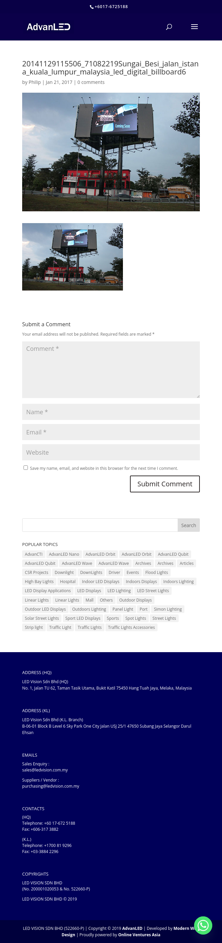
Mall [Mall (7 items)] (90, 600)
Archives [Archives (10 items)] (143, 563)
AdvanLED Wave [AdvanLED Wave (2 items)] (114, 563)
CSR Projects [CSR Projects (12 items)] (36, 572)
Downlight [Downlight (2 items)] (64, 572)
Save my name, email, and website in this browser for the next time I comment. (104, 468)
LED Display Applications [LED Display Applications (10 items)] (48, 591)
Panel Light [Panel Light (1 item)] (123, 609)
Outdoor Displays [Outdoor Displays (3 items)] (135, 600)
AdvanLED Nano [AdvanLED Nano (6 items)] (64, 554)
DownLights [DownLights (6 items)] (91, 572)
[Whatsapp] (203, 925)
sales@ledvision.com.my (45, 770)
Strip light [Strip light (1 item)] (34, 627)
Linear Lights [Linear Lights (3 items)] (37, 600)
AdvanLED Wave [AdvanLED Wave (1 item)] (77, 563)
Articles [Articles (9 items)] (186, 563)
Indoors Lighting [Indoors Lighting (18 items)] (178, 581)
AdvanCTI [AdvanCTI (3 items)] (33, 554)
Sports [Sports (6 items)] (113, 618)
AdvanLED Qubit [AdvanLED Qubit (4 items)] (173, 554)
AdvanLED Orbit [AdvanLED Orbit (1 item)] (101, 554)
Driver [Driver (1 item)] (114, 572)
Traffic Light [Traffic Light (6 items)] (60, 627)
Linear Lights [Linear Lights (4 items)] (67, 600)
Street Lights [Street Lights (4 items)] (164, 618)
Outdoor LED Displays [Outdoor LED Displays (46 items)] (45, 609)
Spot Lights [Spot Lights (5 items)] (135, 618)
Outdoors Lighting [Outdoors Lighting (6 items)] (89, 609)
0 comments (91, 82)
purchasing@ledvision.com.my (50, 786)
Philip (35, 82)
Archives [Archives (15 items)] (165, 563)
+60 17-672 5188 (59, 823)
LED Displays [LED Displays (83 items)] (89, 591)
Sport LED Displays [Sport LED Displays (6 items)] (82, 618)
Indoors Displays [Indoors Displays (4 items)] (141, 581)
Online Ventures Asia (139, 935)
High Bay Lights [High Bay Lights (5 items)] (39, 581)
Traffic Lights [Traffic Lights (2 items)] (89, 627)
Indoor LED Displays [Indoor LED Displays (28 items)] (101, 581)
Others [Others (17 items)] (106, 600)
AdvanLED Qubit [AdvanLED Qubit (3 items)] (40, 563)
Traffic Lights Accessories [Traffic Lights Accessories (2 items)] (131, 627)
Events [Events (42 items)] (133, 572)
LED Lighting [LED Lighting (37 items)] (119, 591)
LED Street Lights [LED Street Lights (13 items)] (153, 591)
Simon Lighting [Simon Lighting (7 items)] (168, 609)
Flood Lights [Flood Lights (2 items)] (156, 572)
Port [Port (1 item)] (144, 609)
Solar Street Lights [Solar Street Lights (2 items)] (42, 618)
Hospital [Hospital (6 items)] (68, 581)
